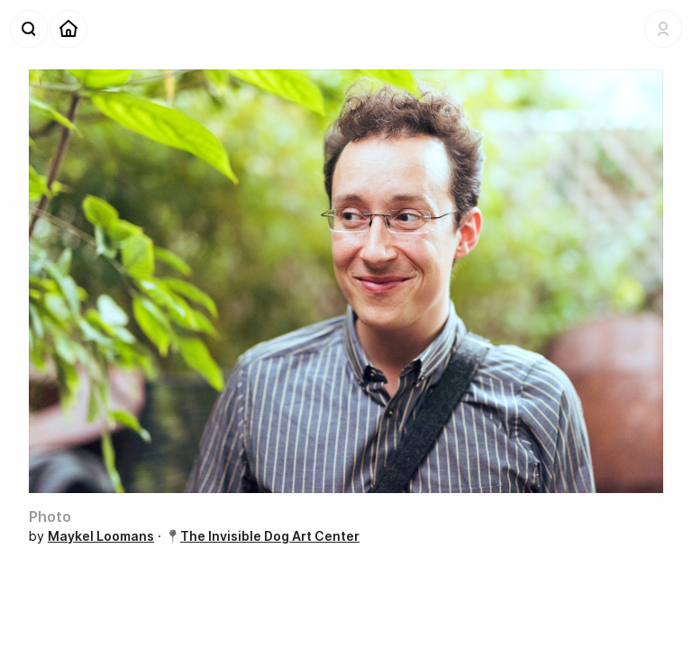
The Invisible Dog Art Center (270, 536)
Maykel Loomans (101, 536)
